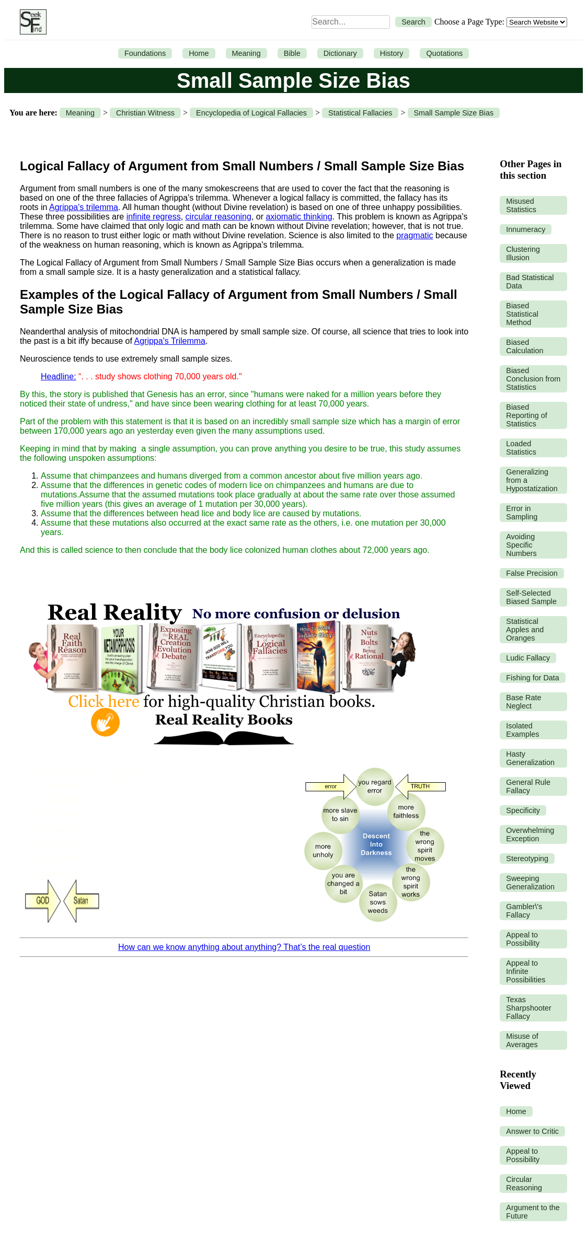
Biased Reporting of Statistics (526, 415)
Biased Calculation (524, 346)
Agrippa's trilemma (83, 207)
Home (199, 53)
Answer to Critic (532, 1131)
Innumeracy (525, 229)
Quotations (444, 53)
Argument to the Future (532, 1211)
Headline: (58, 376)
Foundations (145, 53)
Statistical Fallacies (360, 113)
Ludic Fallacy (528, 658)
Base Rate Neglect (523, 701)
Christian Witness (145, 113)
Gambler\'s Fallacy (524, 910)
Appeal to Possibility (522, 939)
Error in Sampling (521, 512)
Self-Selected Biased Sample (531, 597)
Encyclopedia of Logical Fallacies (251, 113)
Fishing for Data (532, 678)
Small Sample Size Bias (454, 113)
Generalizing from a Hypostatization (531, 480)
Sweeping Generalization (530, 882)
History (392, 53)
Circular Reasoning (524, 1183)
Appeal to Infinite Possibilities (525, 971)
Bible (292, 53)
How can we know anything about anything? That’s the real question (244, 947)
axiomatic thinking (299, 216)
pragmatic (414, 235)
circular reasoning (218, 216)
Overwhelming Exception (530, 834)
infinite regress (153, 216)
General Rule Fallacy (528, 786)
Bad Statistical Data (530, 281)
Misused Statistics (521, 205)
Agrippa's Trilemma (169, 341)
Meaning (246, 53)
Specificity (523, 810)
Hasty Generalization (530, 758)
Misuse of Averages (522, 1040)
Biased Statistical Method (522, 314)
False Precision (531, 573)
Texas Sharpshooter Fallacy (528, 1007)
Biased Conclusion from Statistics (533, 378)
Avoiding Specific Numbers (521, 545)
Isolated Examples (522, 730)
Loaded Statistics (521, 447)
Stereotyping (527, 858)
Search (413, 22)
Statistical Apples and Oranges (525, 629)
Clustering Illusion (523, 253)
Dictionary (340, 53)
